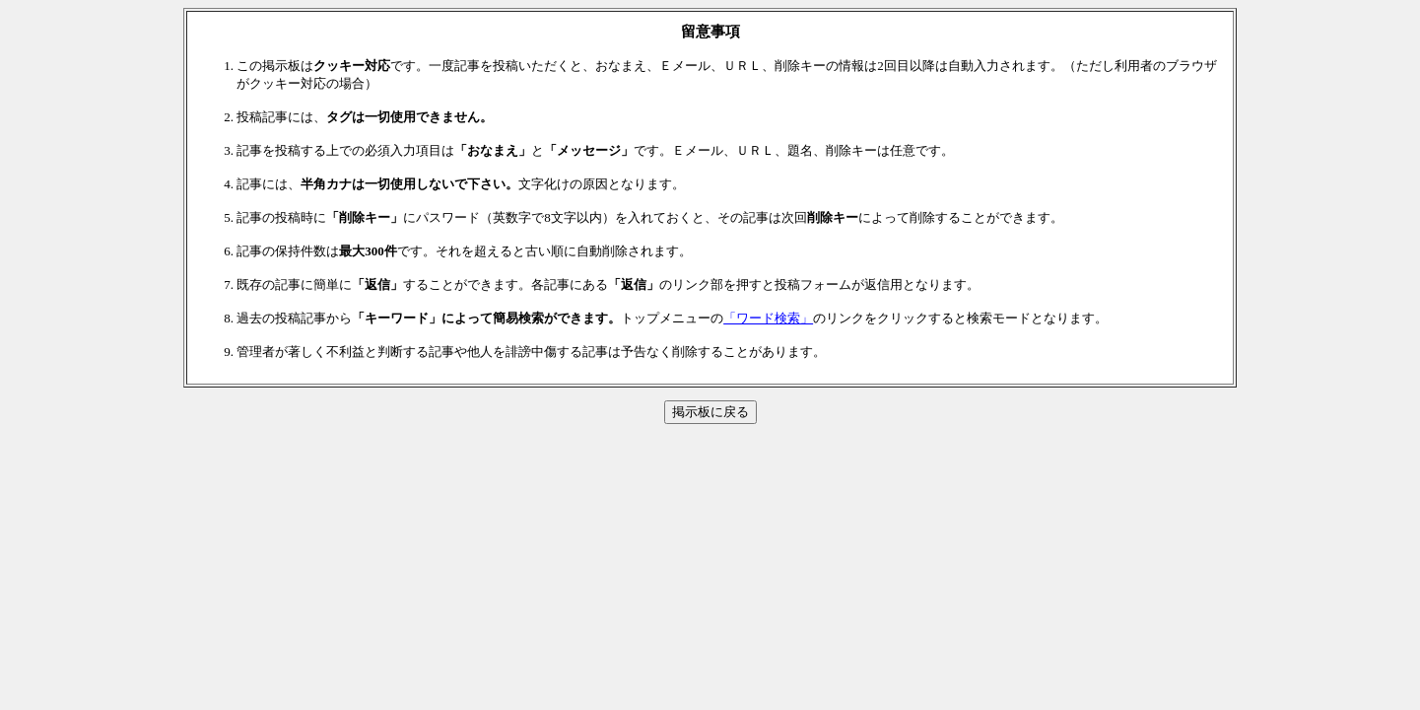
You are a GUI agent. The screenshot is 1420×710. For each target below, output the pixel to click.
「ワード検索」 (768, 318)
